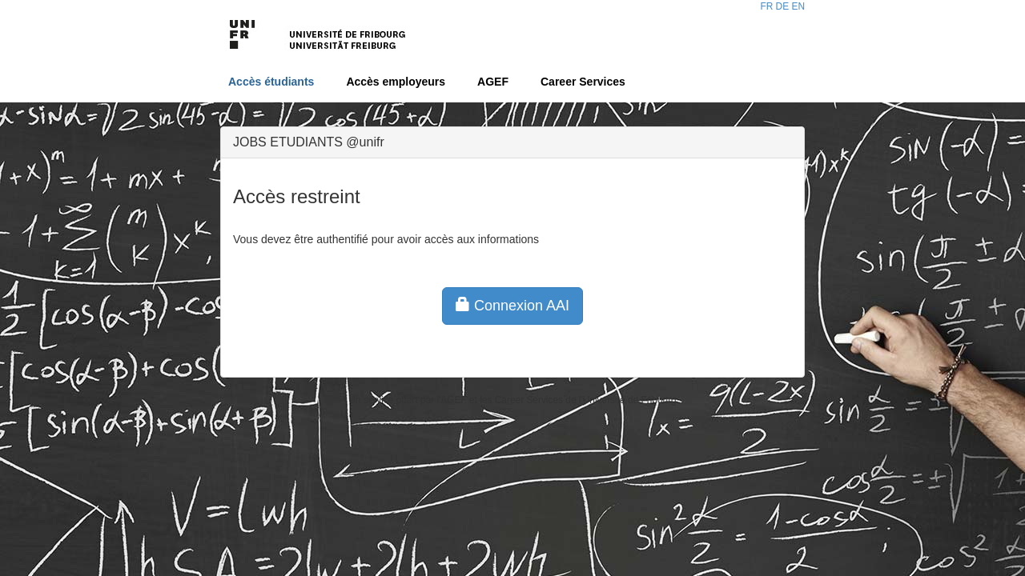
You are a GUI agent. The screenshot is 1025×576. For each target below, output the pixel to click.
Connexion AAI (512, 305)
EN (798, 6)
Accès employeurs (395, 81)
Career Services (583, 81)
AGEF (492, 81)
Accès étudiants (271, 81)
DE (783, 6)
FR (766, 6)
